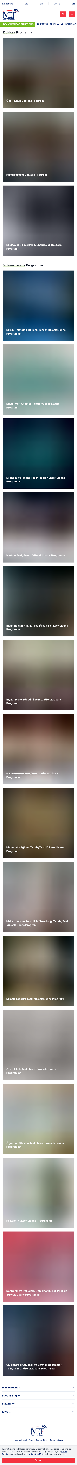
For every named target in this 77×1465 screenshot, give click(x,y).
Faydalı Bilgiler (38, 1395)
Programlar (56, 24)
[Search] (63, 14)
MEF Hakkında (38, 1387)
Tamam (38, 1460)
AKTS (57, 3)
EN (73, 3)
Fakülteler (38, 1403)
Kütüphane (7, 3)
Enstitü (38, 1411)
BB (41, 3)
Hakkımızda (42, 24)
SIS (26, 3)
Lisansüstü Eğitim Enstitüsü (18, 24)
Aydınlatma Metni (36, 1454)
